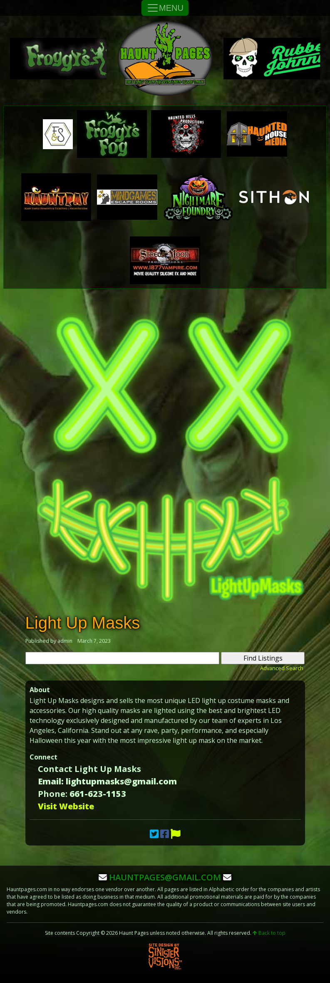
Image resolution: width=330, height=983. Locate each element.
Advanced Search (281, 668)
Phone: (52, 793)
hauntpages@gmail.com (165, 877)
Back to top (269, 932)
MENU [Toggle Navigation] (165, 8)
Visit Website (66, 806)
